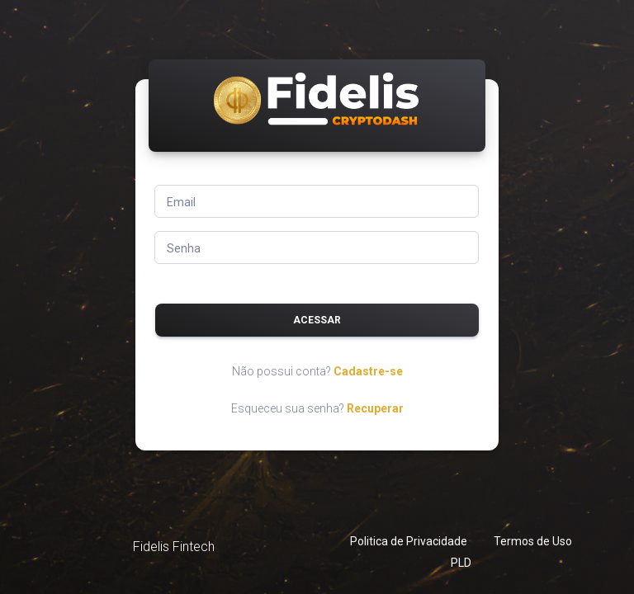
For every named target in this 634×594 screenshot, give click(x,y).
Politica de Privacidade (408, 541)
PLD (461, 562)
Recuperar (375, 408)
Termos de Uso (533, 541)
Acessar (317, 320)
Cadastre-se (368, 371)
